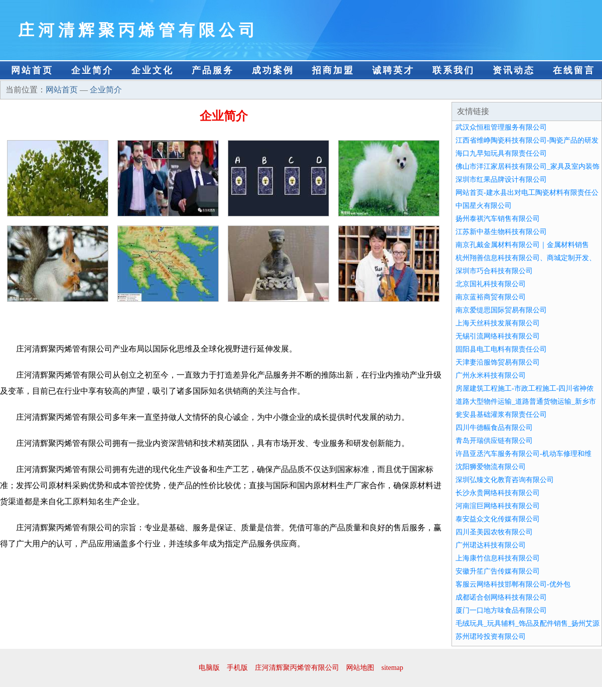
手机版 (237, 667)
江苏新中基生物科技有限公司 (501, 232)
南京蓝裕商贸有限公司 (491, 297)
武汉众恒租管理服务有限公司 (501, 127)
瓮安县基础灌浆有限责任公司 (501, 414)
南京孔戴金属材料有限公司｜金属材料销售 (522, 245)
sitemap (392, 667)
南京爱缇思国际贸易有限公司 (501, 310)
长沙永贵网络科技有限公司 (498, 493)
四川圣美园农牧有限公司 (494, 532)
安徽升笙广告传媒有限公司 (498, 571)
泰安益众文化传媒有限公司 (498, 519)
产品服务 (213, 70)
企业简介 (92, 70)
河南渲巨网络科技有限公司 (498, 506)
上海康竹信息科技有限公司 (498, 558)
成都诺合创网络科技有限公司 (501, 597)
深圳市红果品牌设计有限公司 (501, 179)
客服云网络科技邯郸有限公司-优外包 (513, 584)
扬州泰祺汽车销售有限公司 (498, 218)
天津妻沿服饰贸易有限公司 (498, 362)
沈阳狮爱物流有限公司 (491, 467)
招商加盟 (333, 70)
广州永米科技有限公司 (491, 375)
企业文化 (152, 70)
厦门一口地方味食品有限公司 (501, 610)
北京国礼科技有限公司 (491, 284)
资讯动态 (514, 70)
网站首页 (32, 70)
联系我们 (453, 70)
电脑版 (209, 667)
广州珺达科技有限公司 (491, 545)
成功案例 (273, 70)
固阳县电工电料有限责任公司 (501, 349)
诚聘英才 (393, 70)
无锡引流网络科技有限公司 (498, 336)
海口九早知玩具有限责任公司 (501, 153)
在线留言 (574, 70)
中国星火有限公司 (484, 205)
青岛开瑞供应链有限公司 (494, 440)
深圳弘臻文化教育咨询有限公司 (505, 480)
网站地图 (360, 667)
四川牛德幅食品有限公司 (494, 427)
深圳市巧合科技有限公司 (494, 271)
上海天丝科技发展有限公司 (498, 323)
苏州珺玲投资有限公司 (491, 636)
